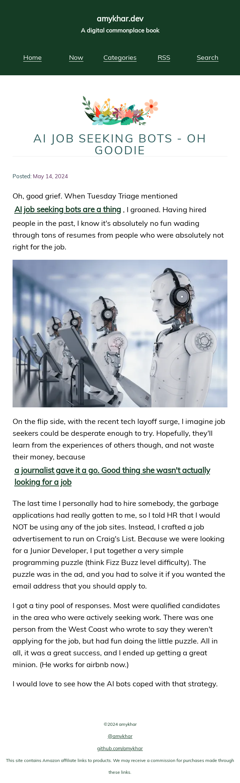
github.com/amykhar (120, 748)
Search (208, 57)
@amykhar (120, 736)
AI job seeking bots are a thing (67, 209)
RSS (164, 57)
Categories (120, 57)
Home (32, 57)
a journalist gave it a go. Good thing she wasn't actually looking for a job (112, 476)
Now (76, 57)
